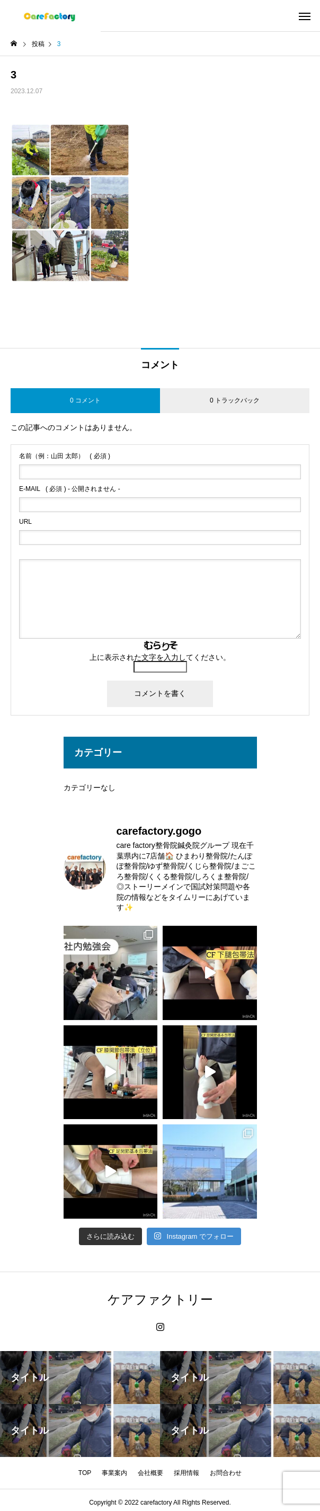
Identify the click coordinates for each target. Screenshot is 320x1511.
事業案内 (114, 1473)
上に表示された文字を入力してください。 (160, 657)
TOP (84, 1473)
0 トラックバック (235, 400)
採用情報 (186, 1473)
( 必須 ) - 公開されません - (69, 489)
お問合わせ (226, 1473)
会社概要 (150, 1473)
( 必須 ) (64, 456)
